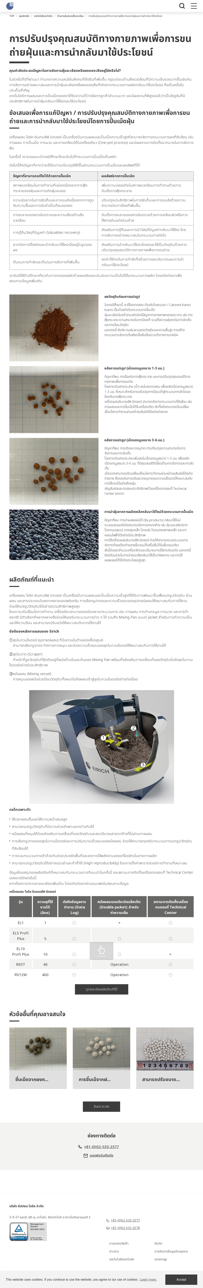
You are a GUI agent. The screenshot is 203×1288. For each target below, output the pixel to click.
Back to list (101, 1129)
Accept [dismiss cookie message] (181, 1279)
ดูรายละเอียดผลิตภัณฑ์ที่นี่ (101, 1007)
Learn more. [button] (148, 1279)
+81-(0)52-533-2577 (101, 1170)
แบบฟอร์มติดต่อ (101, 1179)
